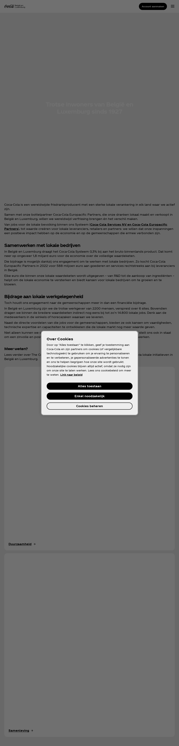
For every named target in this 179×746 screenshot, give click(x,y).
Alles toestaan (89, 386)
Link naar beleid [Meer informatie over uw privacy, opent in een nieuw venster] (71, 374)
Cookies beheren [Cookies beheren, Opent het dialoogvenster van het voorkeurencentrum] (89, 406)
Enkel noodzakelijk (90, 396)
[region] (89, 373)
